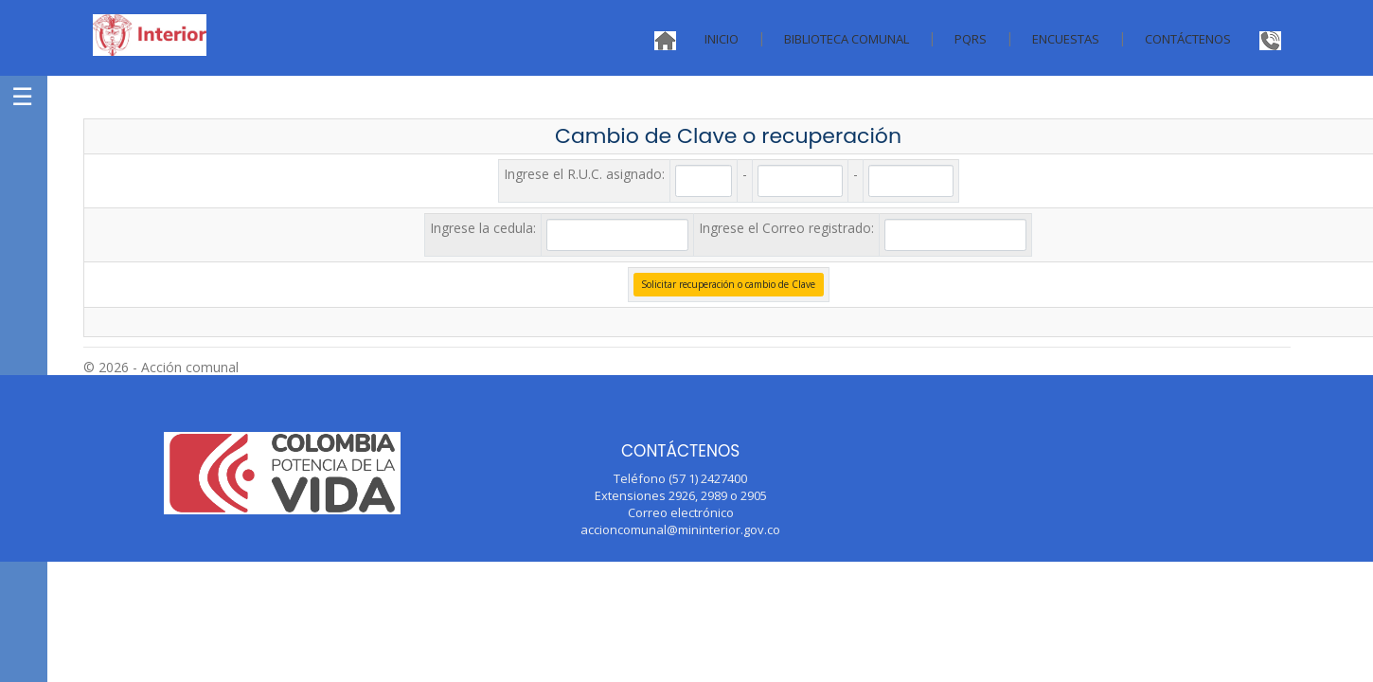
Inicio (721, 38)
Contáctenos (1188, 38)
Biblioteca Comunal (846, 38)
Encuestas (1065, 38)
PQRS (970, 38)
